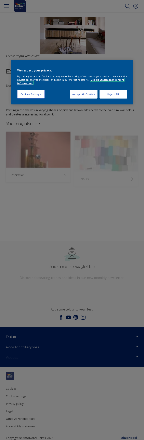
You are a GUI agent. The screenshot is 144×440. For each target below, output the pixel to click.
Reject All (113, 94)
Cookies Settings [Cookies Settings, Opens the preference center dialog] (31, 94)
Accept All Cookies (83, 94)
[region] (72, 82)
